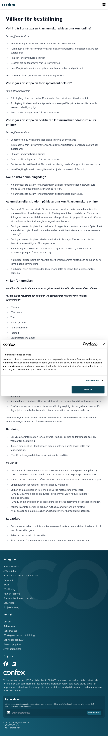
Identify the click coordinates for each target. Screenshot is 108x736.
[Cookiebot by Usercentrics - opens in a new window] (84, 344)
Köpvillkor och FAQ (13, 639)
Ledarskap (9, 602)
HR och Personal (12, 593)
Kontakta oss (10, 630)
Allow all (88, 389)
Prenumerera (94, 712)
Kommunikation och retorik (18, 598)
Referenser (9, 626)
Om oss (7, 621)
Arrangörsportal (12, 648)
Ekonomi (8, 580)
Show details (92, 380)
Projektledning (11, 607)
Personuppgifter (12, 644)
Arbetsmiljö (9, 570)
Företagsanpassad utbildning (19, 635)
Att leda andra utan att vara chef (20, 575)
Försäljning (9, 589)
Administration (11, 566)
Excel (6, 584)
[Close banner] (104, 344)
